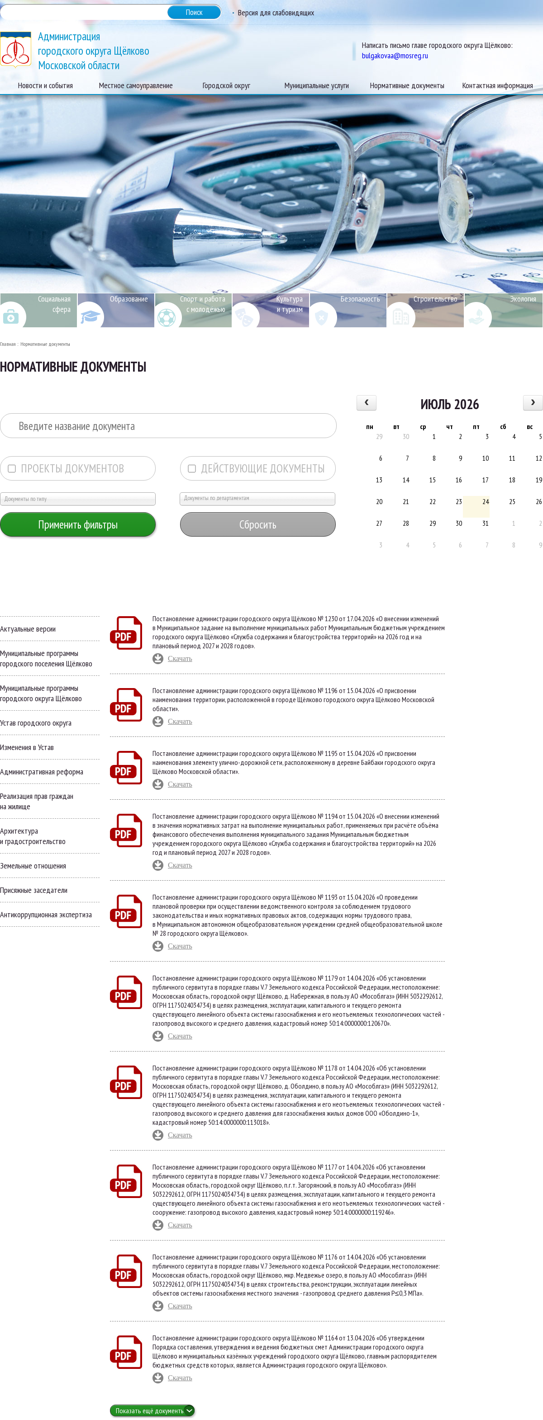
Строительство (435, 298)
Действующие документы (256, 468)
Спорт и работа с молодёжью (202, 303)
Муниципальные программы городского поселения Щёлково (46, 658)
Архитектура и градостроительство (33, 836)
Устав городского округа (35, 722)
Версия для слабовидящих (276, 12)
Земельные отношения (33, 865)
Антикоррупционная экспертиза (46, 914)
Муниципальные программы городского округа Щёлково (41, 693)
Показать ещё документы (150, 1410)
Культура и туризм (289, 303)
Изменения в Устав (27, 747)
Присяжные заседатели (33, 890)
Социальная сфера (54, 303)
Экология (523, 298)
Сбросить (257, 524)
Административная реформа (41, 771)
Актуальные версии (28, 628)
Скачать (180, 658)
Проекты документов (65, 468)
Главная (8, 343)
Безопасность (360, 298)
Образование (129, 298)
